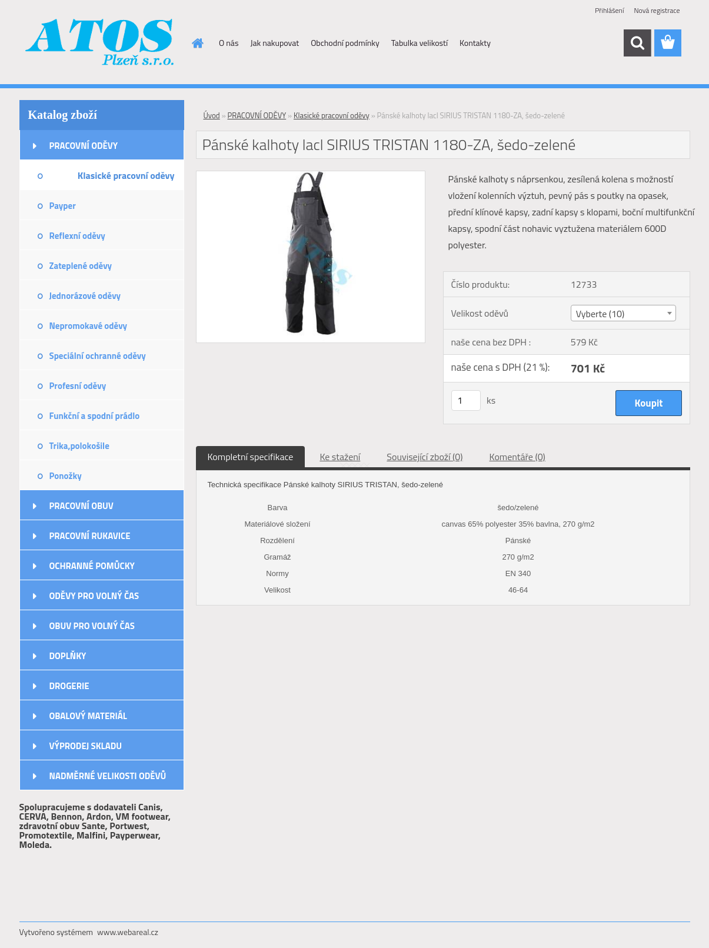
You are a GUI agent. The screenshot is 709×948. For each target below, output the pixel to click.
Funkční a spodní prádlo (94, 416)
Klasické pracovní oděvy (126, 175)
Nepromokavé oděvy (88, 325)
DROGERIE (69, 686)
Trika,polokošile (79, 446)
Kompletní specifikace (251, 457)
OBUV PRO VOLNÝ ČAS (92, 626)
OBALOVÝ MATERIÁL (88, 716)
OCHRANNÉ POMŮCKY (92, 566)
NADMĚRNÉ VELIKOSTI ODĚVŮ (108, 776)
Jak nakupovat (274, 42)
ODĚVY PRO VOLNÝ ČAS (94, 596)
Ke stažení (339, 457)
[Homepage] (196, 42)
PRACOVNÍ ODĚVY (83, 145)
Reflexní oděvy (77, 235)
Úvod (212, 115)
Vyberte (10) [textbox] (600, 314)
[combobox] (623, 313)
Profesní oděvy (77, 385)
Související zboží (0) (424, 457)
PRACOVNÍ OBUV (81, 506)
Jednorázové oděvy (85, 295)
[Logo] (100, 43)
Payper (62, 205)
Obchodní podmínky (345, 42)
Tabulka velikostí (419, 42)
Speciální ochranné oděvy (97, 355)
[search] (637, 42)
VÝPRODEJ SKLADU (85, 746)
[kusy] (466, 400)
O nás (228, 42)
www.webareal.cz (127, 932)
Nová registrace (657, 10)
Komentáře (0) (517, 457)
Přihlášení (609, 10)
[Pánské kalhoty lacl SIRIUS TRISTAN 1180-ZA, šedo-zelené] (311, 176)
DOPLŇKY (67, 656)
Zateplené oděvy (80, 265)
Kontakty (475, 42)
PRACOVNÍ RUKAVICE (90, 536)
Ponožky (65, 476)
